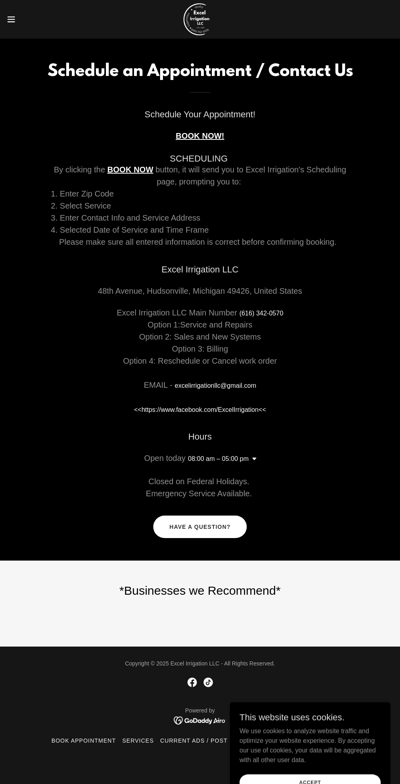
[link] (200, 19)
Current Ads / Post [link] (193, 740)
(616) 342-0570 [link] (261, 313)
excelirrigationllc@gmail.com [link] (215, 385)
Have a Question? (199, 527)
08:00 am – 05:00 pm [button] (218, 458)
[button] (32, 19)
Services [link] (138, 740)
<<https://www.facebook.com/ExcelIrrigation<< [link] (200, 409)
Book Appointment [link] (83, 740)
